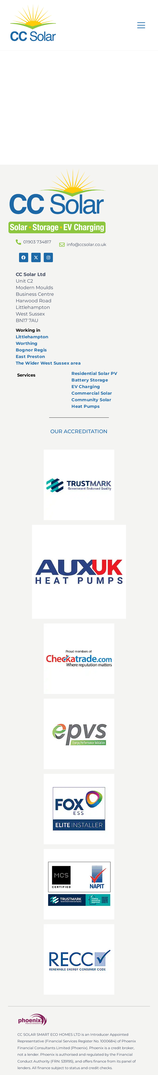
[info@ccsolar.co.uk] (62, 244)
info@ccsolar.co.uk (86, 244)
